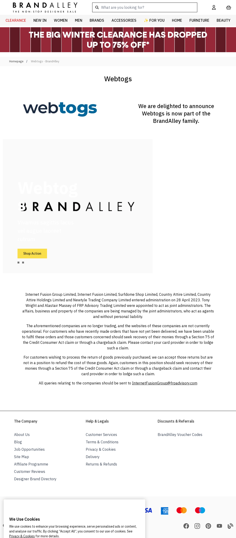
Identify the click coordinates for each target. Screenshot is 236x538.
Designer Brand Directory (35, 479)
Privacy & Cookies (101, 449)
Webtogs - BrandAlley (45, 61)
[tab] (18, 262)
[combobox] (144, 7)
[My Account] (213, 7)
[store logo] (41, 7)
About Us (22, 434)
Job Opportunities (29, 449)
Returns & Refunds (101, 464)
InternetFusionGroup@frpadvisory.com (164, 383)
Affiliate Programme (31, 464)
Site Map (21, 456)
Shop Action (32, 253)
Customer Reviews (29, 471)
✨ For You (154, 20)
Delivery (93, 456)
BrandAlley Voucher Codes (180, 434)
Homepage (16, 61)
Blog (18, 442)
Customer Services (101, 434)
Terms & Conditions (102, 442)
